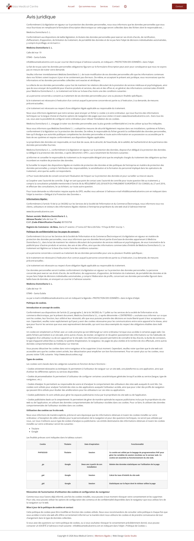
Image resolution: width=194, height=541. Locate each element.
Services (104, 6)
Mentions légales (103, 535)
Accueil (71, 6)
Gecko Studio (130, 535)
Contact (116, 6)
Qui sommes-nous (87, 6)
